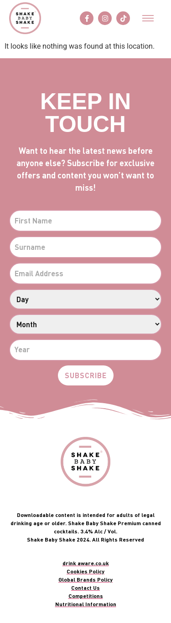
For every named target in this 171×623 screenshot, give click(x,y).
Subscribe (86, 375)
